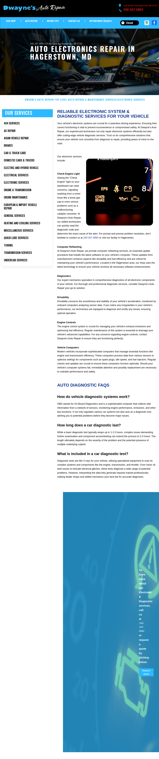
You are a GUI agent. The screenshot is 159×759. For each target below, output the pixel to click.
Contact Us (74, 21)
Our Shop (11, 21)
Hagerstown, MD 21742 (72, 43)
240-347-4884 (133, 9)
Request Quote (146, 675)
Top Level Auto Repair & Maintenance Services (85, 102)
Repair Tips (53, 21)
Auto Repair (31, 21)
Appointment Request (100, 21)
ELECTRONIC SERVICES (131, 102)
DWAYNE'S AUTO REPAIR (39, 102)
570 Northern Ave (53, 43)
